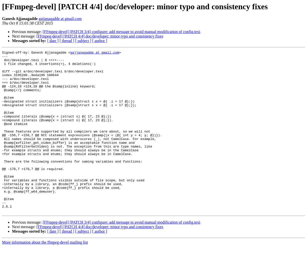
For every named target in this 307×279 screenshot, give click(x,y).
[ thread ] (67, 41)
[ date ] (52, 41)
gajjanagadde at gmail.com (60, 19)
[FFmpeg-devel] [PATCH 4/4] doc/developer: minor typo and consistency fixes (99, 36)
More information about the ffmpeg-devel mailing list (45, 274)
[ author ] (99, 41)
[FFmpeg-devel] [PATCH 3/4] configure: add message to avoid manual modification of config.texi (121, 32)
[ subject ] (83, 41)
